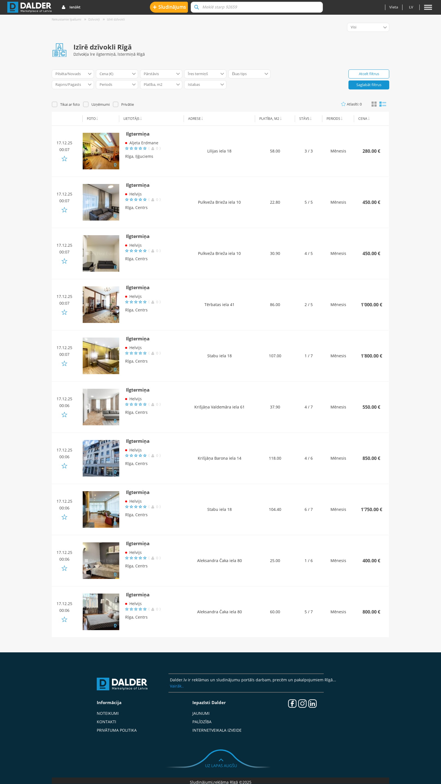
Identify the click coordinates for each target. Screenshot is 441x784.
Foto (91, 118)
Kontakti (106, 721)
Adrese (194, 118)
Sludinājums (169, 7)
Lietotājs (131, 118)
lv (411, 7)
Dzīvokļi (94, 19)
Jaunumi (201, 713)
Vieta (393, 7)
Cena (362, 118)
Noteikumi (108, 713)
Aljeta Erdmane (143, 142)
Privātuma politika (117, 730)
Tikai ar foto (70, 104)
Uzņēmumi (100, 104)
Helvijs (135, 194)
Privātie (127, 104)
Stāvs (304, 118)
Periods (333, 118)
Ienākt (71, 7)
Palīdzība (202, 721)
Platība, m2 (269, 118)
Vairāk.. (177, 686)
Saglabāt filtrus (368, 84)
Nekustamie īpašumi (66, 19)
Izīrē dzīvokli (116, 19)
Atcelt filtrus (369, 73)
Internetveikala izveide (217, 730)
